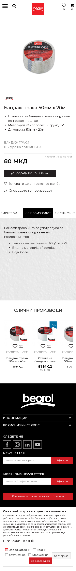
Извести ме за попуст (58, 156)
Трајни (41, 549)
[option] (38, 55)
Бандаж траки (16, 142)
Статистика (17, 554)
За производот (38, 213)
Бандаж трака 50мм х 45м (17, 360)
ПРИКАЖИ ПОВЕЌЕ (19, 541)
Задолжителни (19, 549)
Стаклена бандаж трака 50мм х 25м (45, 361)
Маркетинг (40, 554)
